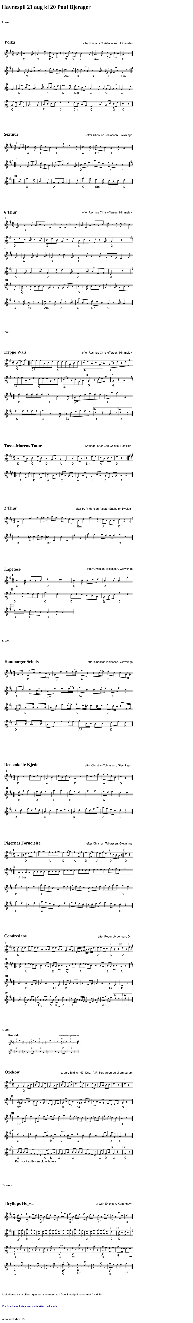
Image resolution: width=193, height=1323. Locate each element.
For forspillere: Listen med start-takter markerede (30, 1306)
